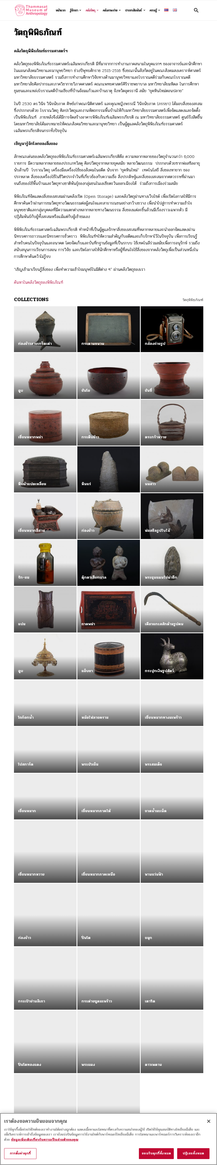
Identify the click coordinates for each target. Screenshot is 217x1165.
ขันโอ (85, 390)
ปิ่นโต (86, 904)
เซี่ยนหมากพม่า (30, 437)
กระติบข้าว (90, 437)
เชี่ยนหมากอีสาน (31, 530)
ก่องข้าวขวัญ (28, 1044)
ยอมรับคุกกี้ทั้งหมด (156, 1156)
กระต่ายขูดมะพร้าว (96, 951)
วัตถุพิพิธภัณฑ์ (192, 300)
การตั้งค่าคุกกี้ (20, 1156)
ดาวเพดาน (153, 998)
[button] (196, 10)
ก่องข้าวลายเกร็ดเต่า (35, 343)
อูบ (20, 390)
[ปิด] (208, 1123)
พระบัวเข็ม (89, 764)
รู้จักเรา (75, 10)
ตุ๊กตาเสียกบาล (93, 577)
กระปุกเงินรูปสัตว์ (159, 671)
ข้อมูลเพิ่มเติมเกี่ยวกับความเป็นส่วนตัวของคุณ (44, 1142)
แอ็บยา (87, 671)
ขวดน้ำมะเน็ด (156, 811)
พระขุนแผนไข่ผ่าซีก (161, 577)
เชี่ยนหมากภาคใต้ (96, 811)
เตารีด (150, 951)
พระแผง (88, 998)
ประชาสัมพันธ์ (135, 10)
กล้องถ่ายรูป (155, 343)
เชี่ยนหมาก (27, 811)
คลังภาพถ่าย (112, 10)
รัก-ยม (23, 577)
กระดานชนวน (92, 343)
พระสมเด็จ (153, 764)
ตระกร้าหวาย (155, 437)
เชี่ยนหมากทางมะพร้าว (163, 717)
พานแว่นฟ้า (154, 857)
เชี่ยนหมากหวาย (31, 857)
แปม (21, 624)
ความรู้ (154, 10)
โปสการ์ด (25, 764)
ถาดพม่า (88, 624)
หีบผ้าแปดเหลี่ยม (32, 484)
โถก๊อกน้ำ (26, 717)
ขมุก (148, 904)
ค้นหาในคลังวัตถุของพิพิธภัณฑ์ (38, 282)
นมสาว (150, 484)
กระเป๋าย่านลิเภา (31, 951)
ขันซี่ (148, 390)
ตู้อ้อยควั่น (89, 1044)
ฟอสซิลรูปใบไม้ (157, 530)
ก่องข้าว (87, 530)
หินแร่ (86, 484)
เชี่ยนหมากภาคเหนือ (98, 857)
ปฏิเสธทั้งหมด (193, 1156)
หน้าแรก (60, 10)
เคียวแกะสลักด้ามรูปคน (164, 624)
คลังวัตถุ (92, 10)
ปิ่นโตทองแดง (29, 998)
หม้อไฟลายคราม (94, 717)
